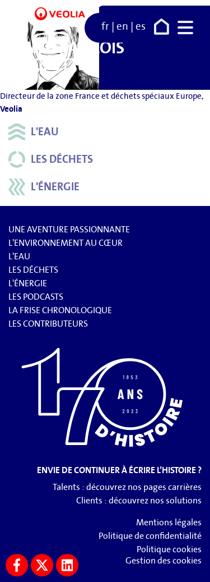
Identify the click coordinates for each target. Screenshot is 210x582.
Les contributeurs (48, 323)
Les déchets (50, 159)
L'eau (33, 131)
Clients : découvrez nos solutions (139, 500)
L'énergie (44, 186)
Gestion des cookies (163, 560)
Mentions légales (169, 522)
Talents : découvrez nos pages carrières (127, 487)
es (141, 26)
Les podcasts (35, 297)
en (122, 26)
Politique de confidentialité (150, 536)
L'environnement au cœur (65, 243)
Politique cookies (169, 549)
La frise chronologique (60, 310)
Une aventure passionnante (69, 229)
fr (105, 26)
